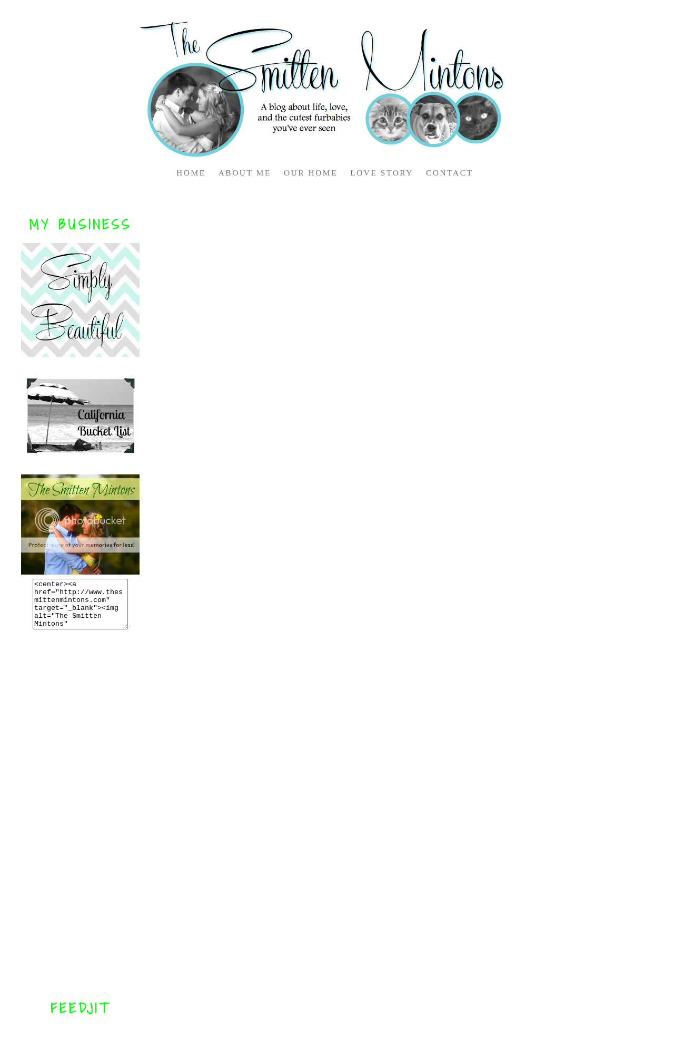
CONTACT (449, 173)
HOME (191, 173)
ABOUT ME (245, 173)
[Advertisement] (80, 814)
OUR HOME (311, 173)
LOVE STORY (381, 173)
